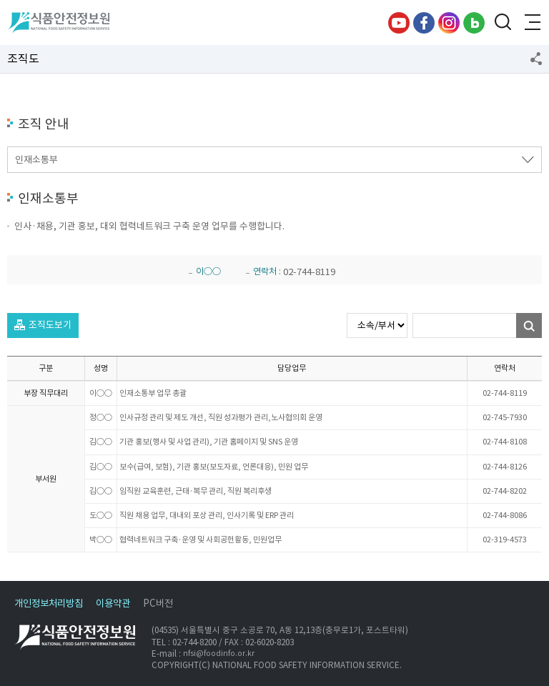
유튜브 (399, 23)
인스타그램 (449, 23)
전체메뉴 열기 (531, 23)
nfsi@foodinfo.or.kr (218, 653)
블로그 (474, 23)
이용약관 (113, 603)
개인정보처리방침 (48, 603)
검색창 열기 (502, 23)
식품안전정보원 (58, 23)
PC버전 (158, 603)
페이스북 (424, 23)
